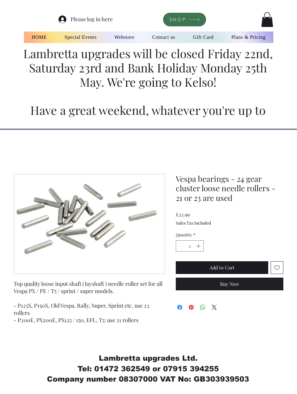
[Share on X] (214, 307)
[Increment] (199, 246)
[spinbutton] (189, 246)
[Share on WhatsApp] (202, 307)
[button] (267, 19)
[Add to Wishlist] (277, 267)
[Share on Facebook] (179, 307)
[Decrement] (180, 246)
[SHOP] (184, 19)
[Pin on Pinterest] (191, 307)
